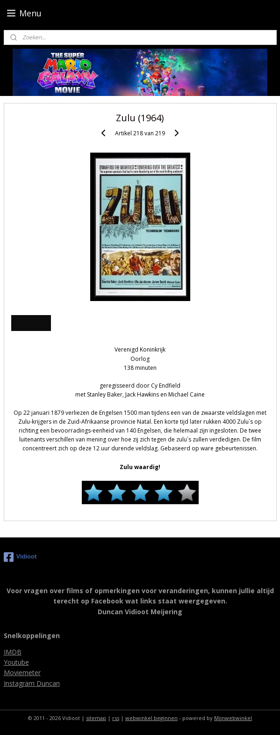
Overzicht (30, 323)
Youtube (16, 662)
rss (115, 717)
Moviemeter (22, 672)
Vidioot (20, 557)
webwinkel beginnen (151, 717)
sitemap (96, 717)
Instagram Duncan (32, 683)
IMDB (13, 651)
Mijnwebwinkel (233, 717)
